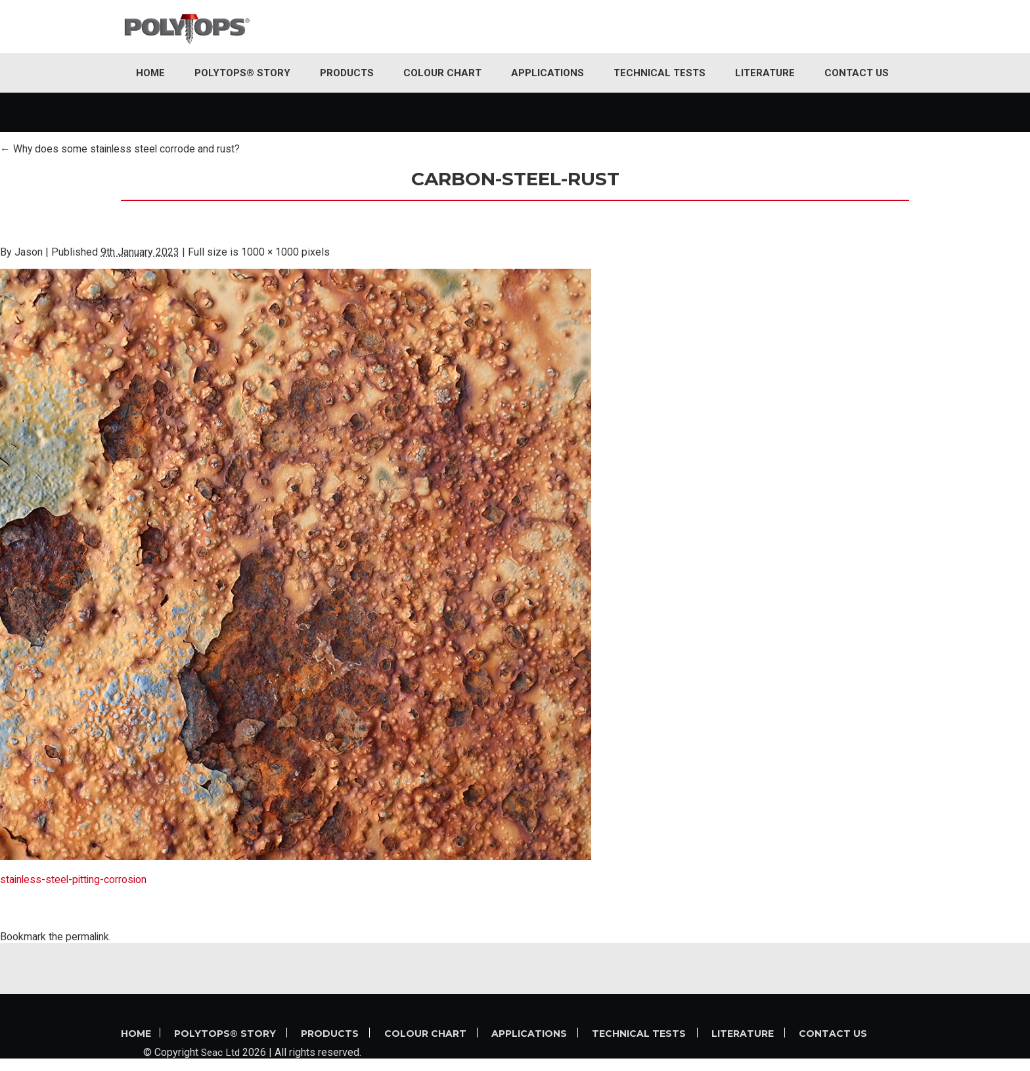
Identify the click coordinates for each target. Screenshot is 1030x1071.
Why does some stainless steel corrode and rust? (121, 149)
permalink (88, 936)
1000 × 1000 (270, 252)
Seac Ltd (221, 1065)
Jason (28, 252)
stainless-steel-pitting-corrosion (75, 879)
